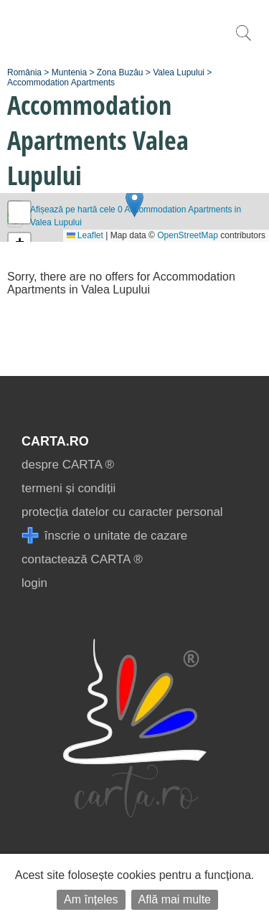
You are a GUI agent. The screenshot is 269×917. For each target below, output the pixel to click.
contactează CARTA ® (82, 559)
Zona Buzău (120, 72)
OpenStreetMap (187, 235)
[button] (134, 202)
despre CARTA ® (68, 464)
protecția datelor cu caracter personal (122, 512)
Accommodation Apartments (61, 82)
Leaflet (85, 235)
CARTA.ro (55, 441)
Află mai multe (174, 899)
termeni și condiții (68, 488)
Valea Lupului (178, 72)
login (34, 583)
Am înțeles (91, 899)
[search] (243, 40)
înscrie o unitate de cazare (104, 535)
